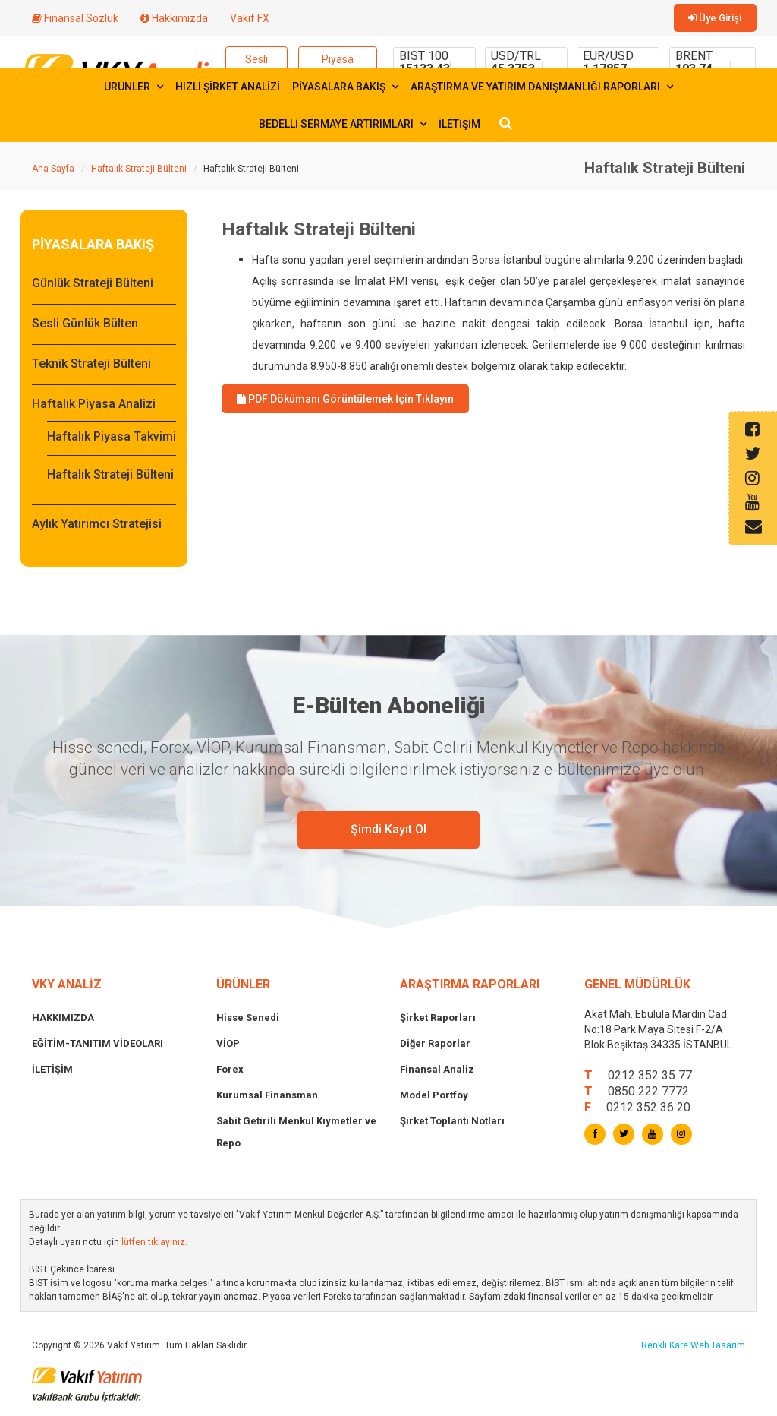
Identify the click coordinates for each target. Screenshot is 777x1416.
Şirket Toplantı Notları (452, 1124)
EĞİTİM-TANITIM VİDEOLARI (97, 1046)
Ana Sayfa (53, 171)
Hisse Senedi (247, 1020)
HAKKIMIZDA (63, 1020)
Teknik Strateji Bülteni (91, 366)
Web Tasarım (717, 1348)
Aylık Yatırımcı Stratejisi (97, 527)
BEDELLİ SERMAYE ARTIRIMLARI (342, 127)
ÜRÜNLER (133, 90)
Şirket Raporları (438, 1020)
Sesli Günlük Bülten (85, 326)
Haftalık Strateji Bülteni (139, 171)
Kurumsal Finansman (267, 1098)
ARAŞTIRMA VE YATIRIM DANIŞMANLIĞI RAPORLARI (542, 90)
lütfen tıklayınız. (154, 1245)
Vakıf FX (249, 18)
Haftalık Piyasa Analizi (94, 407)
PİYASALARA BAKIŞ (345, 90)
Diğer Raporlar (435, 1046)
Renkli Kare (665, 1348)
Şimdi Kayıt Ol (388, 832)
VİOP (228, 1046)
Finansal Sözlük (75, 18)
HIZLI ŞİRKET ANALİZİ (227, 90)
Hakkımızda (174, 18)
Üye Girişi (718, 19)
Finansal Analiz (437, 1072)
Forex (230, 1072)
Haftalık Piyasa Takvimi (111, 439)
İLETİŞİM (459, 127)
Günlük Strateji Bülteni (92, 286)
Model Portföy (434, 1098)
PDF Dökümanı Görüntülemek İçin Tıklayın (345, 402)
